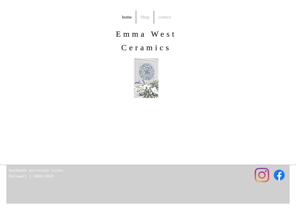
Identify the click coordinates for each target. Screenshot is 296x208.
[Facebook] (279, 175)
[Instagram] (262, 175)
